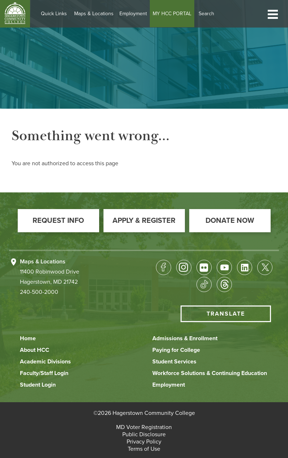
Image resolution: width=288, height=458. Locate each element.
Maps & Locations (97, 14)
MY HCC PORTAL (175, 14)
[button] (273, 13)
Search (209, 14)
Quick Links (57, 14)
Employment (136, 14)
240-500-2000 (39, 292)
